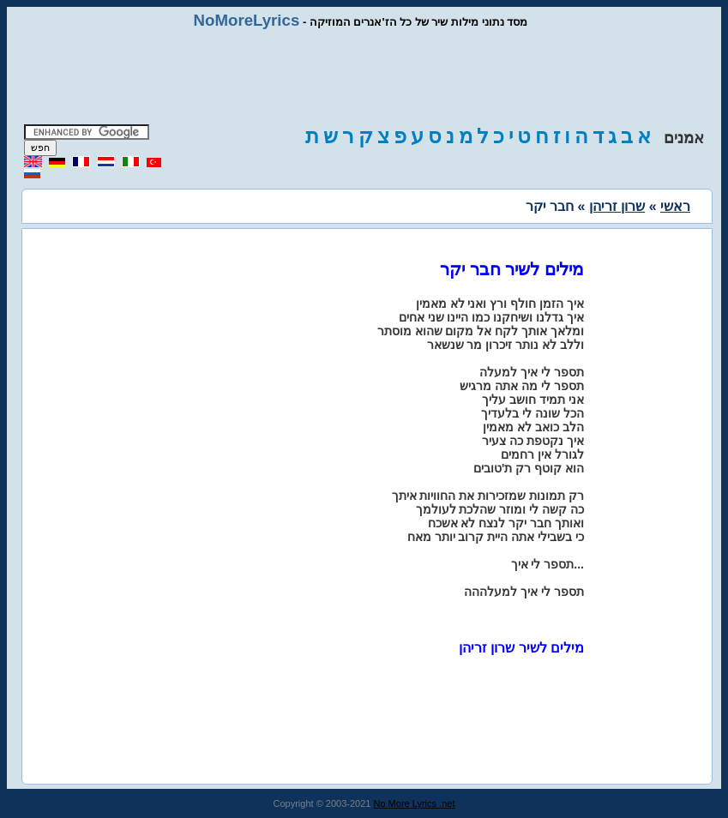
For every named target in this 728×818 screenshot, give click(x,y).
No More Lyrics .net (414, 803)
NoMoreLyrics (247, 20)
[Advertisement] (364, 77)
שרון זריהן (617, 206)
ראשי (675, 206)
